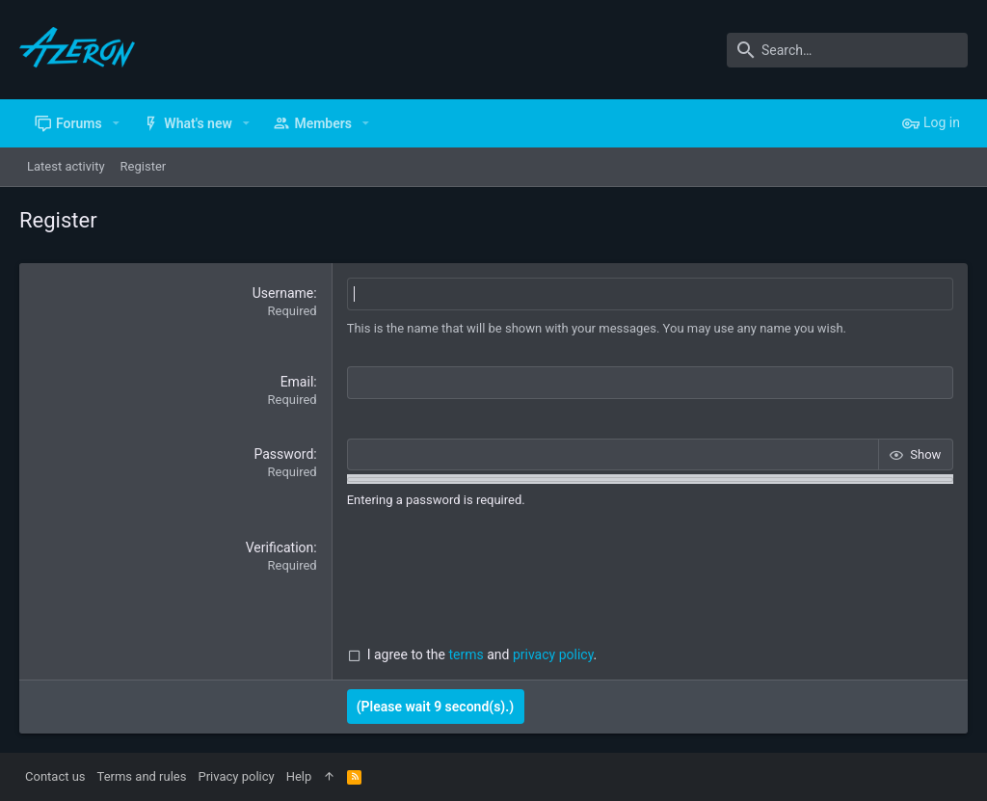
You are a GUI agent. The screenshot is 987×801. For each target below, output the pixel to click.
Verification (280, 546)
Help (299, 776)
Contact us (55, 776)
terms (466, 654)
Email (297, 381)
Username (283, 293)
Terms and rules (142, 776)
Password (283, 453)
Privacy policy (236, 776)
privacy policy (553, 654)
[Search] (847, 50)
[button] (116, 123)
